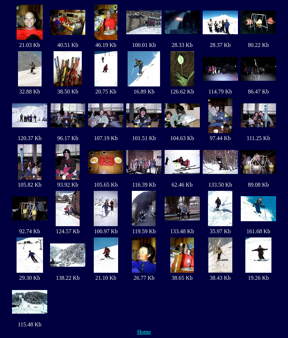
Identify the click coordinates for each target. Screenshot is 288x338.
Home (144, 332)
